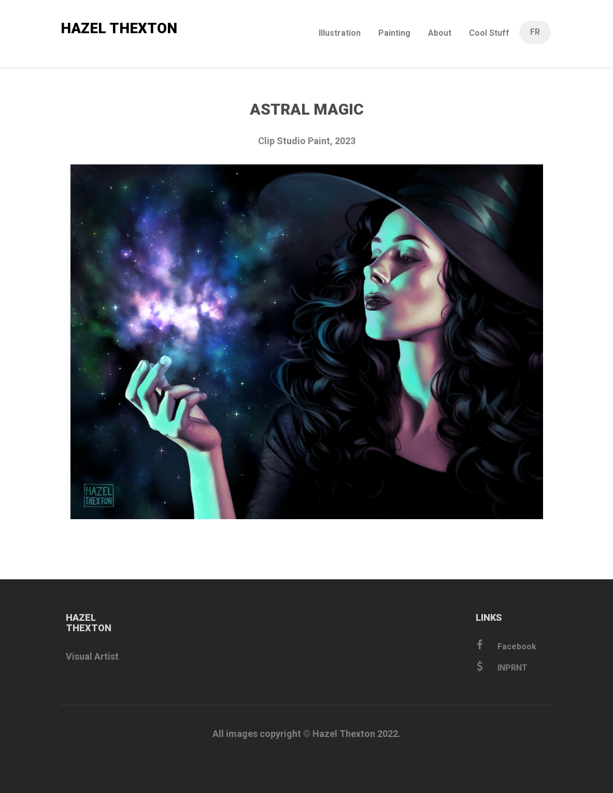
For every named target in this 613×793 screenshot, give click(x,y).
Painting (394, 33)
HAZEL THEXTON (119, 28)
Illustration (340, 33)
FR (535, 32)
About (439, 33)
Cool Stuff (489, 33)
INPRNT (502, 667)
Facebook (506, 645)
